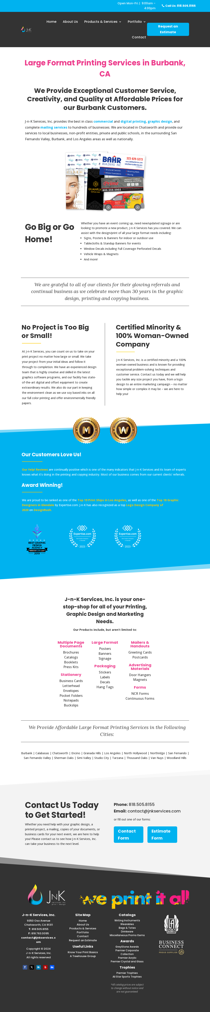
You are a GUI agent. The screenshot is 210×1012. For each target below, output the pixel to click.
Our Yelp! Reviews (35, 469)
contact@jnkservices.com (38, 940)
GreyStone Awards (127, 946)
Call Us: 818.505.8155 (180, 6)
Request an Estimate (168, 29)
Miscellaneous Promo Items (127, 935)
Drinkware (127, 931)
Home (51, 21)
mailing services (53, 127)
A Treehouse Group (83, 956)
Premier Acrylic (127, 958)
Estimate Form (161, 834)
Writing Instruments (127, 920)
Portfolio (135, 21)
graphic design (160, 121)
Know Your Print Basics (83, 952)
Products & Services (101, 21)
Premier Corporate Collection (127, 952)
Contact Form (127, 834)
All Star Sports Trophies (127, 976)
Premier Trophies (127, 973)
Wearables (127, 924)
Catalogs (127, 915)
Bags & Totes (127, 928)
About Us (70, 21)
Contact (139, 37)
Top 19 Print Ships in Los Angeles (102, 500)
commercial (103, 121)
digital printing (133, 121)
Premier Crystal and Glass (127, 961)
